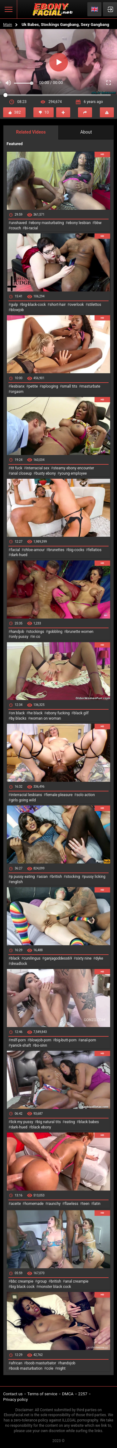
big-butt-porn (66, 1040)
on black (18, 713)
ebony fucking (58, 713)
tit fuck (16, 468)
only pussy (19, 636)
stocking (73, 876)
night (61, 1368)
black (15, 958)
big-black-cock (34, 304)
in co (36, 636)
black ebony (41, 1127)
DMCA (68, 1394)
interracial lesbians (26, 795)
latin (96, 1203)
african (16, 1363)
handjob (17, 631)
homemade (34, 1203)
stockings (36, 631)
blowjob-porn (40, 1040)
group (42, 1281)
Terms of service (42, 1394)
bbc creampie (22, 1281)
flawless (71, 1203)
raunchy (54, 1203)
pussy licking (94, 876)
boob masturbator (41, 1363)
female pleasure (59, 795)
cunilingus (31, 958)
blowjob (17, 310)
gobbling (55, 631)
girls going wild (23, 800)
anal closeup (21, 473)
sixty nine (83, 958)
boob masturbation (26, 1368)
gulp (14, 304)
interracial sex (37, 468)
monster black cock (54, 1286)
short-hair (58, 304)
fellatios (94, 550)
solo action (85, 795)
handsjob (67, 1363)
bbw (98, 223)
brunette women (80, 631)
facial (15, 550)
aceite (16, 1203)
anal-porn (88, 1040)
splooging (50, 386)
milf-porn (18, 1040)
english (16, 882)
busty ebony (46, 473)
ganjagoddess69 (58, 958)
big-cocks (76, 550)
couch (16, 228)
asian (43, 876)
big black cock (22, 1286)
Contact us (13, 1394)
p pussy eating (23, 876)
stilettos (94, 304)
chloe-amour (34, 550)
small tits (69, 386)
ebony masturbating (47, 223)
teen (85, 1203)
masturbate (90, 386)
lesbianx (17, 386)
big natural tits (49, 1122)
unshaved (19, 223)
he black (36, 713)
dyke (99, 958)
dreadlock (19, 963)
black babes (89, 1122)
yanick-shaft (21, 1045)
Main (7, 24)
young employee (73, 473)
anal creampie (76, 1281)
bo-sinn (41, 1045)
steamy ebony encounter (73, 468)
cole (49, 1368)
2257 (82, 1394)
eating (70, 1122)
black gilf (81, 713)
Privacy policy (15, 1399)
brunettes (56, 550)
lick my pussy (22, 1122)
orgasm (17, 391)
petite (33, 386)
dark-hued (19, 555)
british (56, 876)
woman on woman (45, 718)
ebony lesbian (79, 223)
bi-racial (31, 228)
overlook (77, 304)
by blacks (18, 718)
